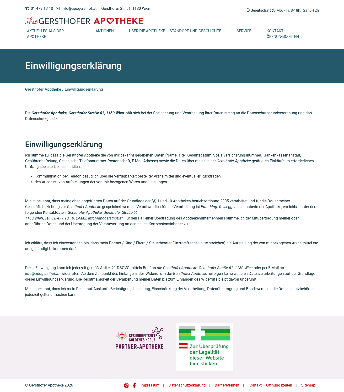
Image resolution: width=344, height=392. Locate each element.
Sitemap (308, 385)
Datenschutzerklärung (187, 385)
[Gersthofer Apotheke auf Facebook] (134, 385)
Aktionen (105, 31)
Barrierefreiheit (227, 385)
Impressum (150, 385)
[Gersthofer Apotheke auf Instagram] (126, 385)
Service (243, 31)
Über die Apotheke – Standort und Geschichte (175, 31)
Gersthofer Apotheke (43, 89)
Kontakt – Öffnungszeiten (283, 34)
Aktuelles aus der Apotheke (45, 34)
